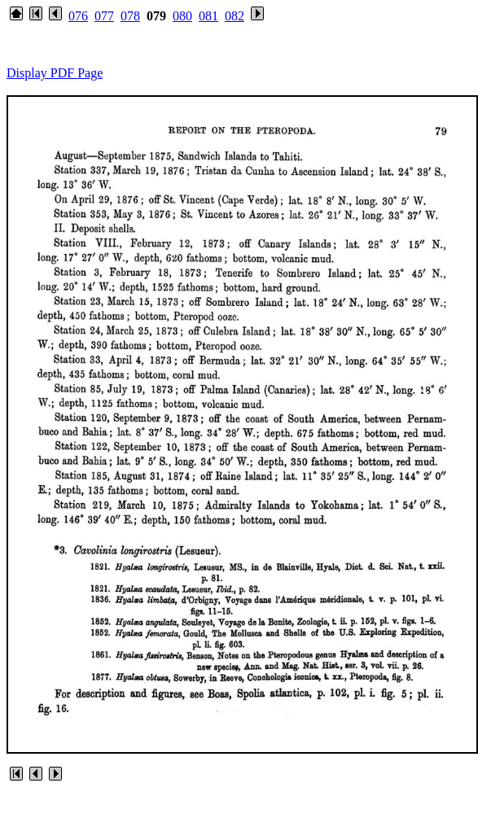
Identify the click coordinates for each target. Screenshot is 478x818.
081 (208, 16)
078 (130, 16)
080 (182, 16)
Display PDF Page (55, 73)
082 (234, 16)
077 (104, 16)
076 (78, 16)
